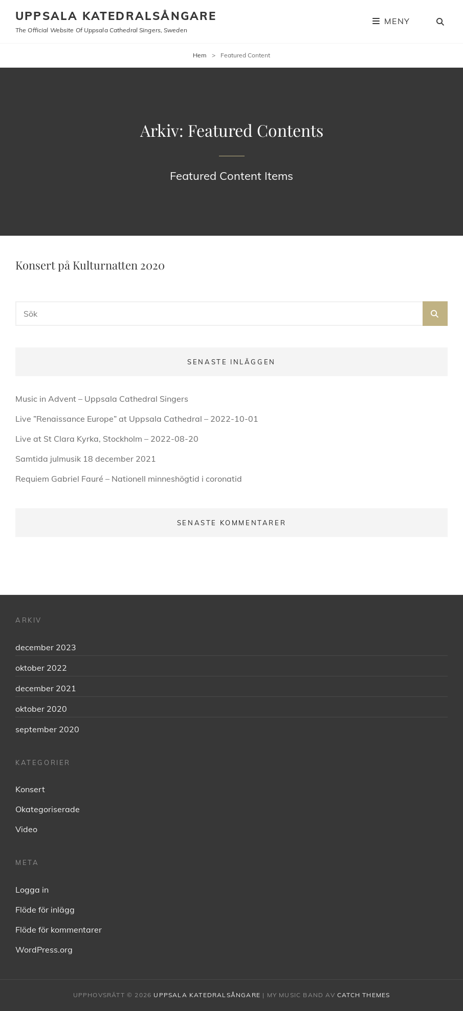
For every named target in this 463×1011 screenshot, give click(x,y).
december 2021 (45, 688)
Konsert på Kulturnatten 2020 (90, 265)
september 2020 (47, 729)
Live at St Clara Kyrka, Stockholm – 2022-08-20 (107, 439)
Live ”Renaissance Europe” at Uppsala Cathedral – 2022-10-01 (136, 419)
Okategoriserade (47, 809)
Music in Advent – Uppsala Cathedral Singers (101, 399)
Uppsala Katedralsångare (116, 16)
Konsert (30, 789)
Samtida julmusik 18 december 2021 (85, 458)
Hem (200, 55)
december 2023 (45, 647)
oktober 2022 (41, 668)
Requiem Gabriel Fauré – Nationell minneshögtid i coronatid (128, 478)
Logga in (32, 889)
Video (26, 829)
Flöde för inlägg (45, 909)
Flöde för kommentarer (58, 929)
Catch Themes (363, 995)
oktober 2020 (41, 709)
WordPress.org (44, 949)
